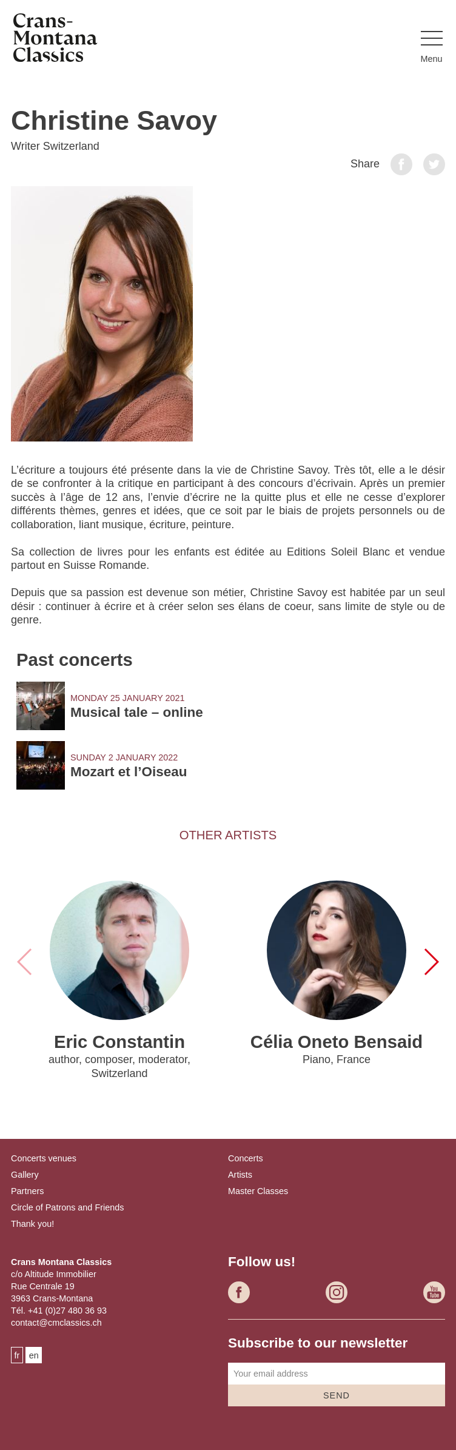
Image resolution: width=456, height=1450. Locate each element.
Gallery (25, 1175)
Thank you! (32, 1224)
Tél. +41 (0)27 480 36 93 (59, 1310)
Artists (240, 1175)
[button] (432, 48)
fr (17, 1355)
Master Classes (258, 1191)
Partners (27, 1191)
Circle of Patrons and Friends (67, 1207)
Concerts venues (43, 1158)
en (34, 1355)
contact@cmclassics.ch (56, 1322)
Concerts (245, 1158)
